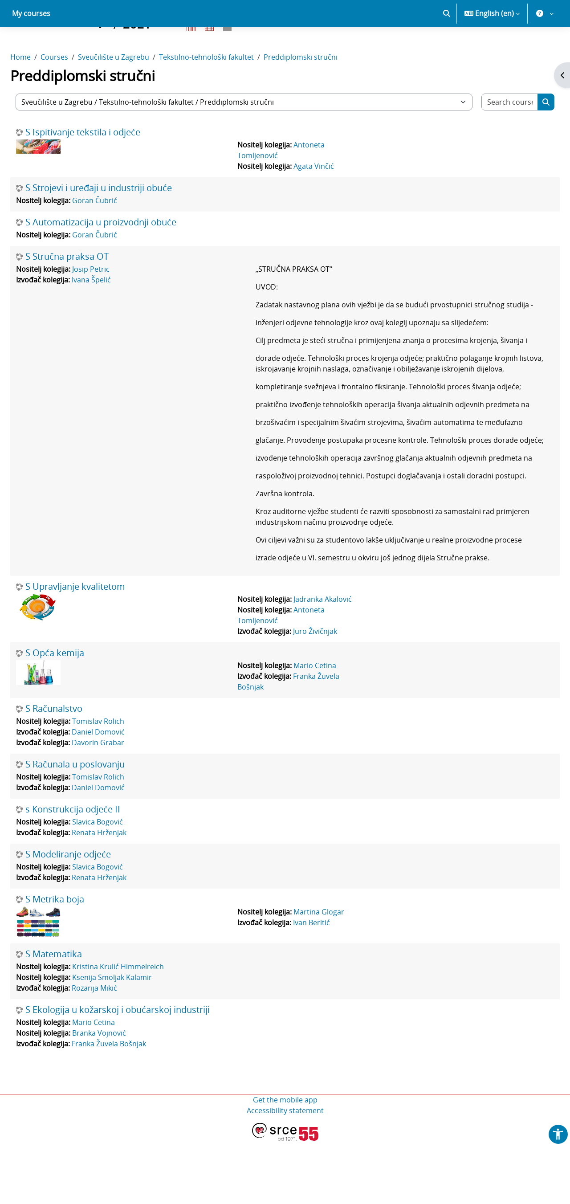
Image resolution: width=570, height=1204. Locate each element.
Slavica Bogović (119, 885)
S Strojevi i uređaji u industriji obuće (120, 219)
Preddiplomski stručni (322, 88)
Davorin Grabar (119, 806)
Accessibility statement (285, 1174)
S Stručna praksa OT (88, 288)
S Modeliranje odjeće (89, 917)
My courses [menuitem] (31, 44)
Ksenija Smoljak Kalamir (133, 1040)
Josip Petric (112, 300)
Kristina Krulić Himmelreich (139, 1030)
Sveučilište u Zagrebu (135, 88)
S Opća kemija (76, 716)
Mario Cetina (319, 729)
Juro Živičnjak (319, 694)
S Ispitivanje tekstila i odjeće (104, 163)
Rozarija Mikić (115, 1051)
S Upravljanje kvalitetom (97, 650)
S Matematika (75, 1017)
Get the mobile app (285, 1163)
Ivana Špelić (112, 311)
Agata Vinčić (318, 197)
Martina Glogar (323, 975)
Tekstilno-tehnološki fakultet (227, 88)
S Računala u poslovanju (96, 828)
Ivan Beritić (315, 986)
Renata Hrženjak (120, 896)
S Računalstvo (75, 772)
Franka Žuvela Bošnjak (130, 1107)
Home (42, 88)
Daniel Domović (119, 795)
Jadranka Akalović (327, 662)
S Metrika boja (76, 962)
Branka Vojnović (120, 1096)
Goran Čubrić (116, 232)
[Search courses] (491, 133)
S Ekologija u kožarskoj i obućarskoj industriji (139, 1073)
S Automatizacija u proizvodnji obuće (122, 253)
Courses (76, 88)
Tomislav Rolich (120, 784)
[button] (447, 44)
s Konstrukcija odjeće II (94, 872)
